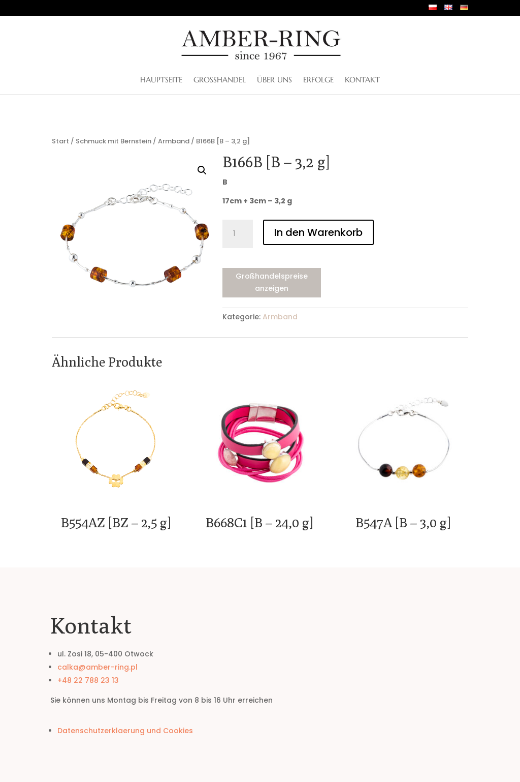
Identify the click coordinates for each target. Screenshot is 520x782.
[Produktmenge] (237, 234)
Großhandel (219, 80)
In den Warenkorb (318, 232)
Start (60, 141)
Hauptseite (161, 80)
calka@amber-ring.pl (97, 667)
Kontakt (362, 80)
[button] (202, 170)
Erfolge (318, 80)
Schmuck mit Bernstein (113, 141)
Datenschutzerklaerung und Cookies (125, 731)
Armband (173, 141)
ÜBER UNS (274, 80)
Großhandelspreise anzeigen (272, 282)
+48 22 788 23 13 (88, 680)
